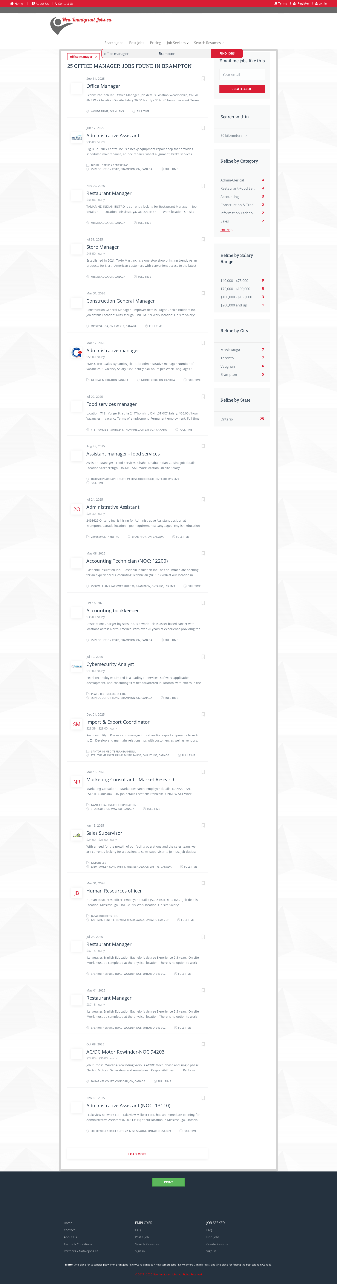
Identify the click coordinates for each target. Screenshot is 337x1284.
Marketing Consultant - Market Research (131, 778)
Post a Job (142, 1236)
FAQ (138, 1229)
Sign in (140, 1250)
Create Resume (217, 1243)
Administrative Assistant (112, 134)
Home (16, 3)
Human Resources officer (114, 889)
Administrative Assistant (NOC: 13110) (128, 1104)
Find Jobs (227, 53)
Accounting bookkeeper (112, 609)
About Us (40, 4)
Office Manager (103, 85)
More (225, 229)
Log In (321, 3)
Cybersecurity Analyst (110, 663)
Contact (69, 1229)
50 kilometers (232, 135)
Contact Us (64, 4)
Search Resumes (147, 1243)
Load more (137, 1153)
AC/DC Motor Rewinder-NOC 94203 (125, 1050)
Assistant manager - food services (123, 452)
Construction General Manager (120, 299)
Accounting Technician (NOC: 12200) (127, 559)
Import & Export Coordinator (118, 720)
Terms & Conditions (78, 1243)
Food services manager (111, 403)
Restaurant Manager (109, 192)
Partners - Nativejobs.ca (81, 1250)
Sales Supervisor (104, 832)
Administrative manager (112, 349)
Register (301, 3)
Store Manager (102, 246)
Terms (280, 3)
